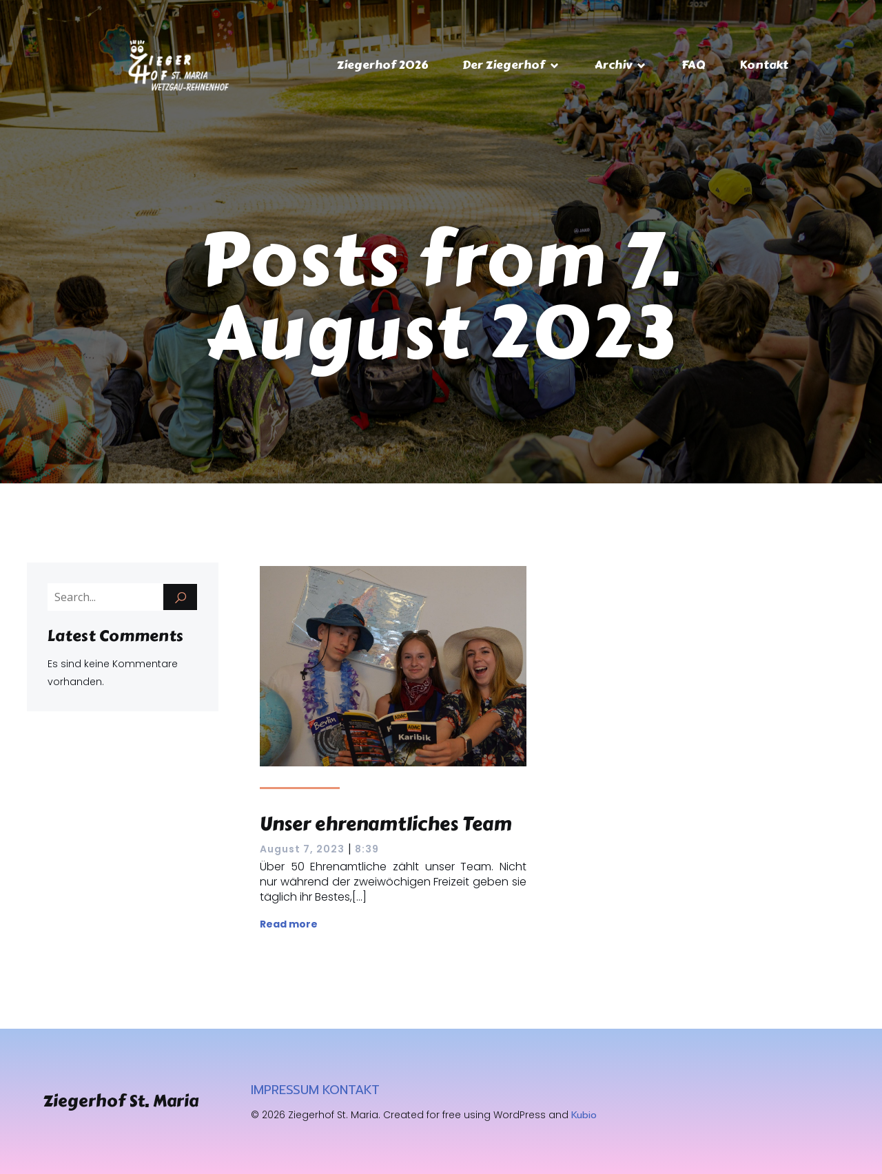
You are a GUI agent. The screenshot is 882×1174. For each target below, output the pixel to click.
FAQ (693, 65)
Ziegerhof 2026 (382, 65)
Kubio (584, 1115)
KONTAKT (351, 1090)
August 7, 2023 (302, 849)
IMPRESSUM (285, 1090)
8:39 (367, 849)
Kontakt (763, 65)
